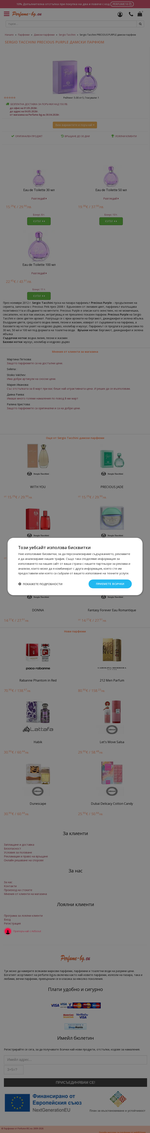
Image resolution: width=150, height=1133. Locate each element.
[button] (40, 584)
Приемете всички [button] (110, 584)
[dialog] (75, 566)
